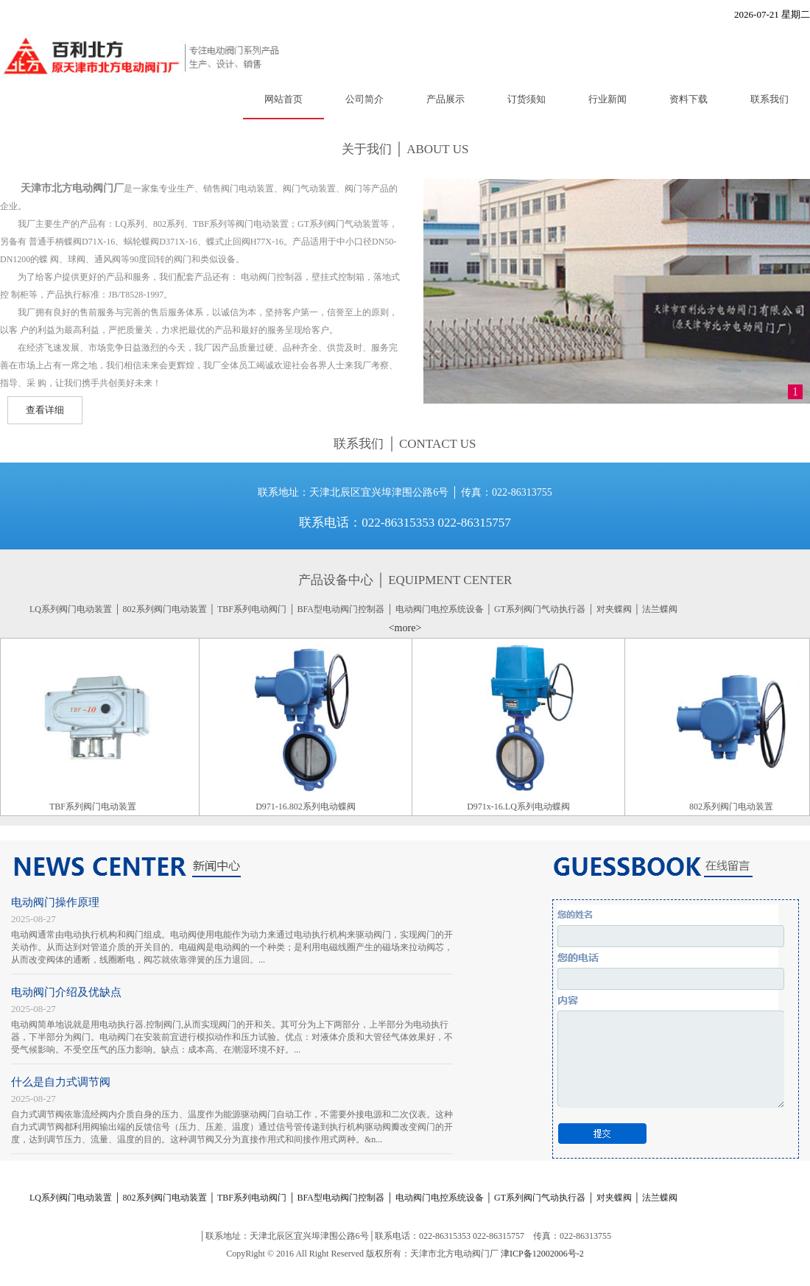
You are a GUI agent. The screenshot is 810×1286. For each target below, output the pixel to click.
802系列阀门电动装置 (165, 609)
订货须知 (526, 99)
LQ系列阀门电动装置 (70, 609)
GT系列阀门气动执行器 (539, 609)
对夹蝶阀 (614, 609)
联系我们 (769, 99)
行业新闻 (607, 99)
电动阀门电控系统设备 (439, 609)
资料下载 (688, 99)
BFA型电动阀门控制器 (340, 609)
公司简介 (364, 99)
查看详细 (45, 409)
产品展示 (445, 99)
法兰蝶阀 (659, 609)
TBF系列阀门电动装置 (95, 806)
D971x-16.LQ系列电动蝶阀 (520, 806)
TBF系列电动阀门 (251, 609)
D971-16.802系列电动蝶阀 (308, 806)
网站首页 (283, 99)
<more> (405, 627)
